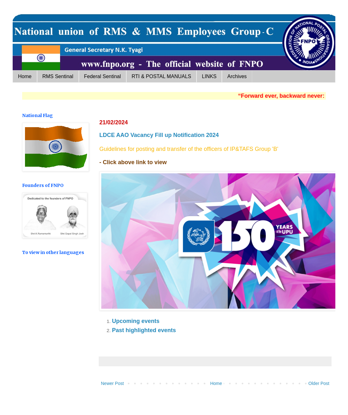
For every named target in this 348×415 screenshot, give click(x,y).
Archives (236, 76)
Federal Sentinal (102, 76)
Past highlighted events (144, 330)
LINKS (209, 76)
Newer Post (112, 383)
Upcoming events (135, 321)
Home (25, 76)
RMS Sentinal (57, 76)
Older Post (318, 383)
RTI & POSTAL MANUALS (161, 76)
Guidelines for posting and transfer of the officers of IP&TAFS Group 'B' (189, 149)
